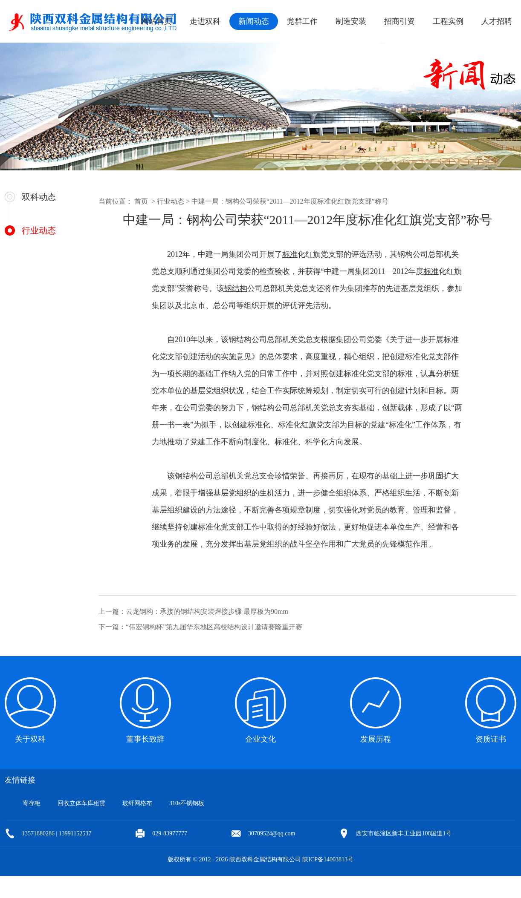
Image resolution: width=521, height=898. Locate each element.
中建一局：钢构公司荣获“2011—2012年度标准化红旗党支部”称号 (289, 201)
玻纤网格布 (137, 803)
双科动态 (39, 196)
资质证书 (490, 739)
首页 (141, 201)
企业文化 (260, 739)
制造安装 (351, 21)
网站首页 (156, 21)
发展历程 (375, 739)
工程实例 (448, 21)
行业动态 (39, 230)
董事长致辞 (145, 739)
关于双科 (30, 739)
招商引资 (399, 21)
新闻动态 (253, 21)
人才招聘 (496, 21)
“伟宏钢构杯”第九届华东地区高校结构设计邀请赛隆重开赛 (214, 626)
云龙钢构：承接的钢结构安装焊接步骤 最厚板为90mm (207, 611)
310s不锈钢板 (186, 803)
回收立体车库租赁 (81, 803)
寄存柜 (32, 803)
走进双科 (205, 21)
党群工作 (302, 21)
